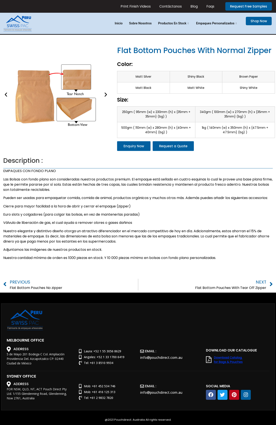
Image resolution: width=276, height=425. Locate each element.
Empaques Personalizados (217, 23)
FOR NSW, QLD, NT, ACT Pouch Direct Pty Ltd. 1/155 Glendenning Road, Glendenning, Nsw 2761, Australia (37, 393)
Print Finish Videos (136, 6)
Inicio (119, 23)
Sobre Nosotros (140, 23)
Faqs (210, 6)
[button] (248, 6)
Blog (194, 6)
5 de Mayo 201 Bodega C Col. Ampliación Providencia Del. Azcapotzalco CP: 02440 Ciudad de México (35, 358)
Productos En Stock (174, 23)
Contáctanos (170, 6)
